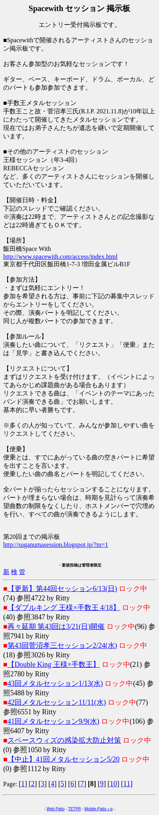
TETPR (74, 809)
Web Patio (56, 809)
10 (113, 784)
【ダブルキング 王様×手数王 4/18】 (63, 608)
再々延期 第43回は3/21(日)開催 (56, 627)
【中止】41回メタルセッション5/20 (63, 759)
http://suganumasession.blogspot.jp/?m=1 (55, 544)
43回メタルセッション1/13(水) (55, 683)
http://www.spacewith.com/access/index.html (60, 256)
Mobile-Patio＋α (98, 809)
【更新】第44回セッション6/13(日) (62, 589)
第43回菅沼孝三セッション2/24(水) (62, 645)
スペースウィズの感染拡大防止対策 (64, 740)
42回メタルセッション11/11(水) (56, 702)
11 (126, 784)
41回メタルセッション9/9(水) (53, 721)
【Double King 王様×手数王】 (53, 664)
